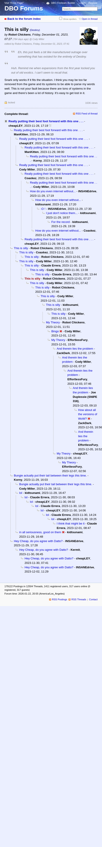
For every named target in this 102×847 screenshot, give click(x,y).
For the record (60, 222)
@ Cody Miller (36, 39)
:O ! (43, 208)
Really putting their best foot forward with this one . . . (45, 121)
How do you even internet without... (53, 191)
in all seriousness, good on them (40, 532)
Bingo (55, 331)
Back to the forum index (24, 18)
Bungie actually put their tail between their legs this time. (50, 475)
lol (20, 493)
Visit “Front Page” (14, 3)
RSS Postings (59, 599)
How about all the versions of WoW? (87, 414)
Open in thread (90, 19)
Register (93, 3)
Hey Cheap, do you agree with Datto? (38, 541)
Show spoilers (70, 19)
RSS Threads (78, 599)
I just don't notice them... (62, 213)
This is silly (21, 248)
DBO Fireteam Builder (63, 3)
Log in (82, 3)
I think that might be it (71, 523)
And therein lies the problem (75, 348)
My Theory (53, 322)
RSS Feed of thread (87, 113)
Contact (93, 599)
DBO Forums (23, 8)
